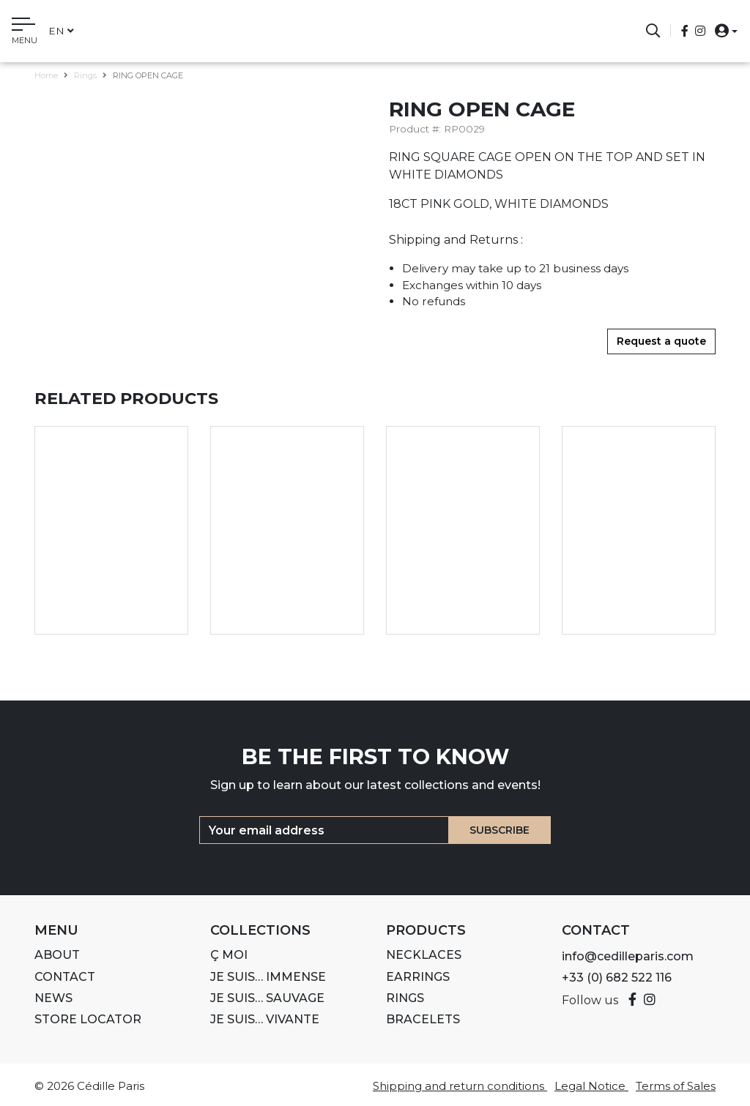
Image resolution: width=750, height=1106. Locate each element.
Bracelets (423, 1019)
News (53, 998)
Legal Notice (591, 1086)
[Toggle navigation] (24, 33)
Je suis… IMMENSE (268, 977)
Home (46, 75)
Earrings (418, 977)
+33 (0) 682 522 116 (617, 977)
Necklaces (423, 955)
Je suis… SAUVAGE (267, 998)
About (57, 955)
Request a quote (661, 341)
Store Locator (87, 1019)
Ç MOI (229, 955)
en (61, 31)
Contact (64, 977)
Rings (85, 75)
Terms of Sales (676, 1086)
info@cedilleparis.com (628, 956)
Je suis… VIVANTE (264, 1019)
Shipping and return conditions (460, 1086)
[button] (721, 30)
